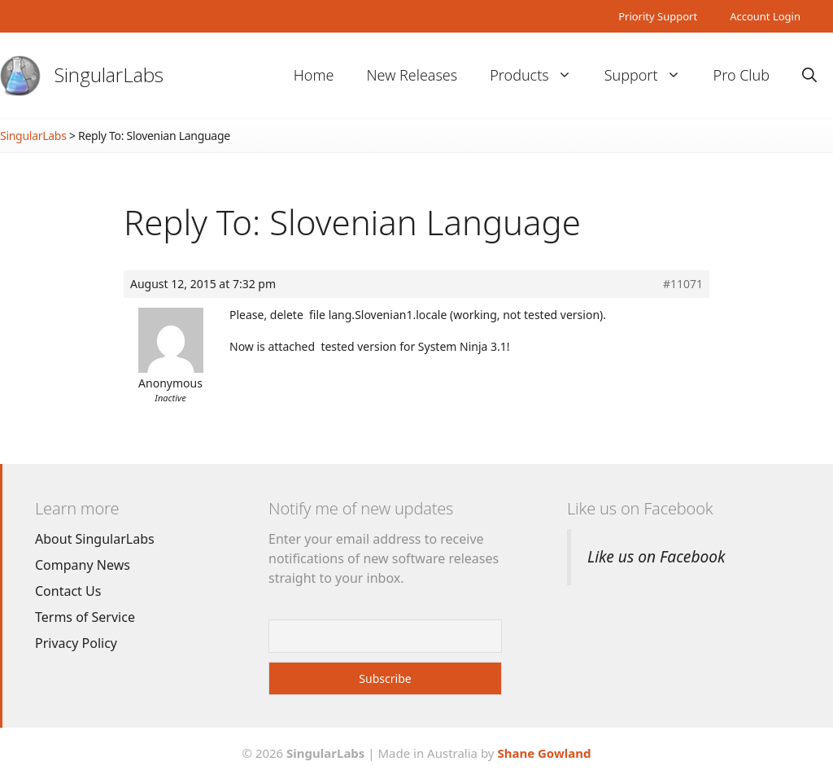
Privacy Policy (76, 643)
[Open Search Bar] (809, 75)
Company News (82, 565)
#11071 (683, 284)
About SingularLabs (95, 539)
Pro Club (741, 75)
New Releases (411, 75)
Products (538, 75)
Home (314, 75)
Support (650, 75)
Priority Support (657, 16)
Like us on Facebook (640, 508)
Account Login (765, 16)
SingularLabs (109, 74)
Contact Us (68, 591)
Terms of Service (85, 617)
